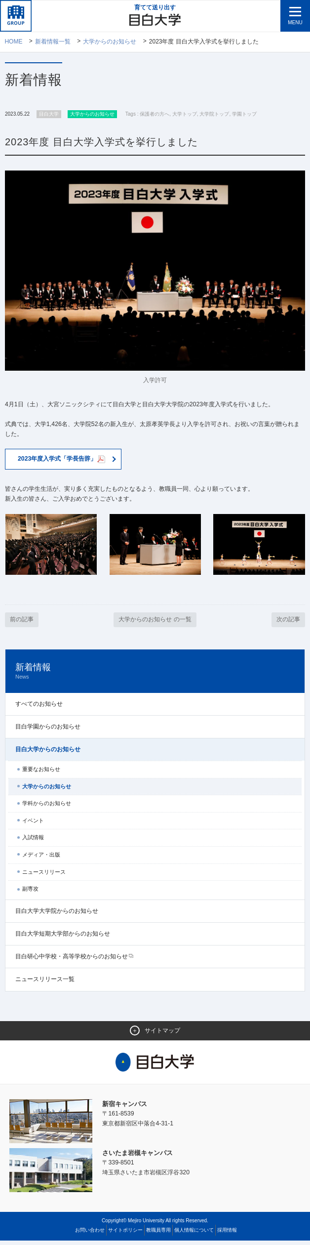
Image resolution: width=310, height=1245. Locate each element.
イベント (33, 825)
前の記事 (23, 623)
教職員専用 (158, 1234)
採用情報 (227, 1234)
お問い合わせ (90, 1234)
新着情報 (155, 676)
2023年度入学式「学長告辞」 (65, 462)
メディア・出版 (41, 859)
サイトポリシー (125, 1234)
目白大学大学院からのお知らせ (56, 915)
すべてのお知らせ (39, 707)
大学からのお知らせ (110, 42)
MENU (295, 22)
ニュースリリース (44, 876)
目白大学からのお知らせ (47, 753)
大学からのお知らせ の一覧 (155, 623)
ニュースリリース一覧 (45, 983)
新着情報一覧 (53, 42)
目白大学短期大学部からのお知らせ (62, 938)
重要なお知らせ (41, 773)
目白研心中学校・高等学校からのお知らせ (71, 960)
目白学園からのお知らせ (47, 730)
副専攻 (30, 893)
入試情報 (33, 842)
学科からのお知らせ (46, 808)
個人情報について (194, 1234)
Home (13, 42)
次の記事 (287, 623)
